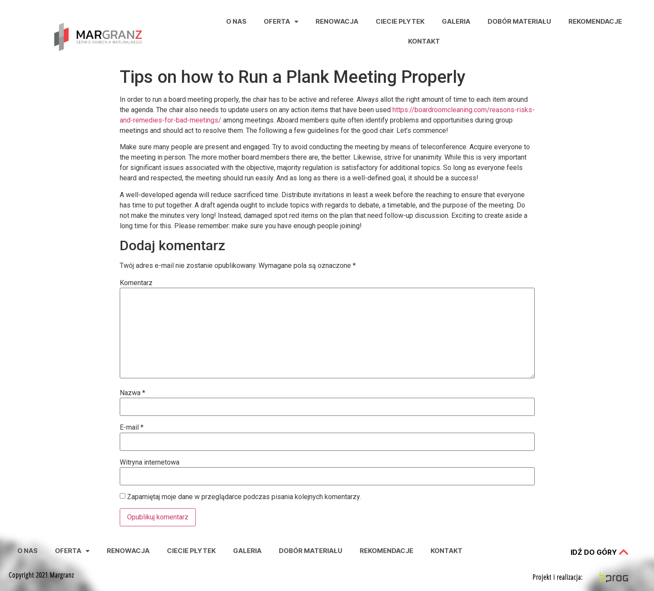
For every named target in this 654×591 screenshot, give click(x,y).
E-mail (132, 427)
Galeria (456, 21)
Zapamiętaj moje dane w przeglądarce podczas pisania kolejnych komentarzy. (244, 497)
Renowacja (337, 21)
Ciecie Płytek (400, 21)
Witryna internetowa (149, 462)
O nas (236, 21)
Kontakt (424, 41)
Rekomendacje (595, 21)
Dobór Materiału (519, 21)
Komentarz (136, 283)
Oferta (281, 21)
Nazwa (132, 393)
